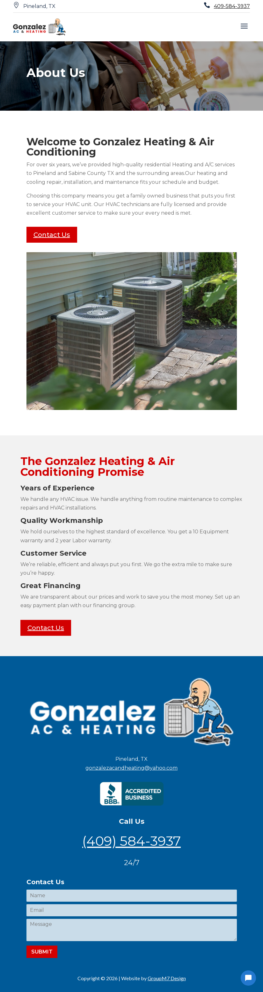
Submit (42, 952)
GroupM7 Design (167, 978)
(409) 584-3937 (131, 841)
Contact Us (51, 235)
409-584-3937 (232, 6)
